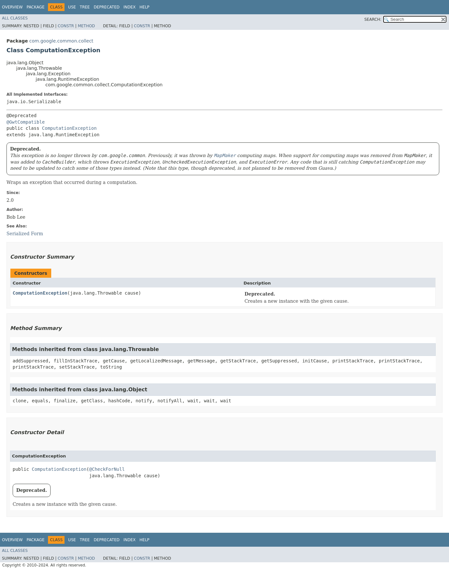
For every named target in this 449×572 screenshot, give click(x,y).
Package (35, 7)
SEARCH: (373, 19)
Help (144, 7)
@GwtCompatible (25, 122)
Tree (85, 7)
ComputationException (69, 128)
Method (86, 26)
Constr (66, 26)
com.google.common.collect (61, 40)
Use (72, 7)
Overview (12, 7)
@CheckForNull (107, 469)
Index (130, 7)
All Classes (15, 18)
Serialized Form (24, 233)
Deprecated (107, 7)
